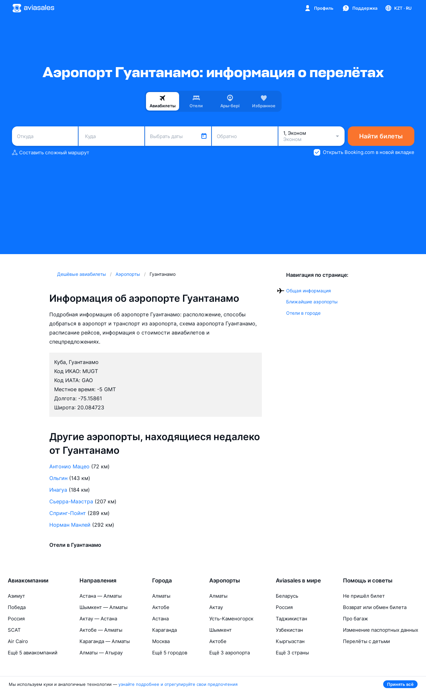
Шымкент (220, 630)
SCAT (14, 630)
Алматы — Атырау (101, 653)
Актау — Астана (98, 619)
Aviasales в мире (298, 580)
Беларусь (287, 596)
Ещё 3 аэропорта (229, 653)
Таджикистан (291, 619)
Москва (161, 641)
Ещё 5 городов (169, 653)
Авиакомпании (28, 580)
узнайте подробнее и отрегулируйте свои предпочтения (177, 684)
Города (162, 580)
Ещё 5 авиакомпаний (32, 653)
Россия (16, 619)
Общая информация (308, 290)
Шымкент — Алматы (103, 607)
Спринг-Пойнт (67, 513)
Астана (160, 619)
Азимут (16, 596)
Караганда (164, 630)
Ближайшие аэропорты (312, 301)
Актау (216, 607)
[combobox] (45, 136)
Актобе (160, 607)
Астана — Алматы (100, 596)
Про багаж (355, 619)
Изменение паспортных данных (380, 630)
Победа (17, 607)
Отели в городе (303, 313)
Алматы (161, 596)
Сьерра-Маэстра (71, 501)
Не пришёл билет (364, 596)
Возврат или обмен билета (375, 607)
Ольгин (58, 478)
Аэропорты (224, 580)
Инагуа (58, 490)
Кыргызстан (290, 641)
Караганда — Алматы (104, 641)
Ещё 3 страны (292, 653)
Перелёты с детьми (366, 641)
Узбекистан (289, 630)
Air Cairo (18, 641)
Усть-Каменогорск (231, 619)
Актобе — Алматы (100, 630)
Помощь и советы (368, 580)
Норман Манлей (70, 525)
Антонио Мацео (69, 466)
